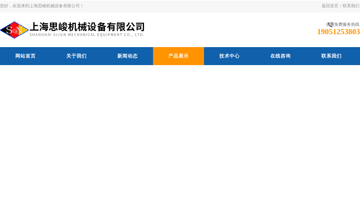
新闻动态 (127, 55)
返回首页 (330, 6)
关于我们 (76, 55)
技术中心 (229, 55)
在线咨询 (280, 55)
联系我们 (351, 6)
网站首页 (25, 55)
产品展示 (178, 55)
